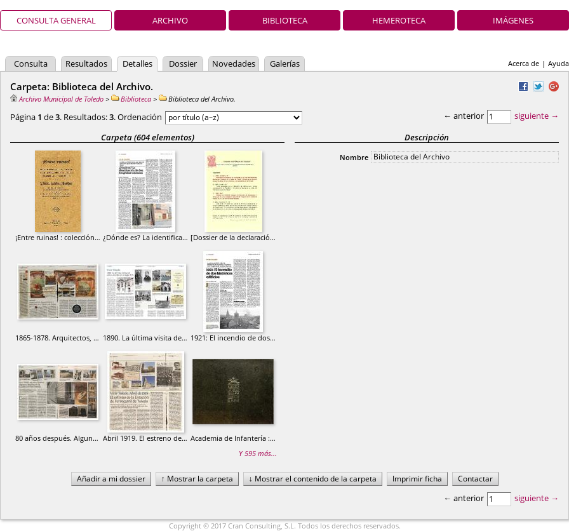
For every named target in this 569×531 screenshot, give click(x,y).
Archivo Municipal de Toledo (57, 99)
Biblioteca (284, 20)
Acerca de (523, 63)
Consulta (31, 63)
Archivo (170, 20)
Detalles (137, 63)
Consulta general (56, 20)
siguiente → (536, 115)
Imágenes (513, 20)
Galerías (285, 63)
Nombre (354, 157)
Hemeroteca (398, 20)
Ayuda (558, 63)
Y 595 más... (258, 453)
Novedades (233, 63)
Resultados (86, 63)
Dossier (183, 63)
